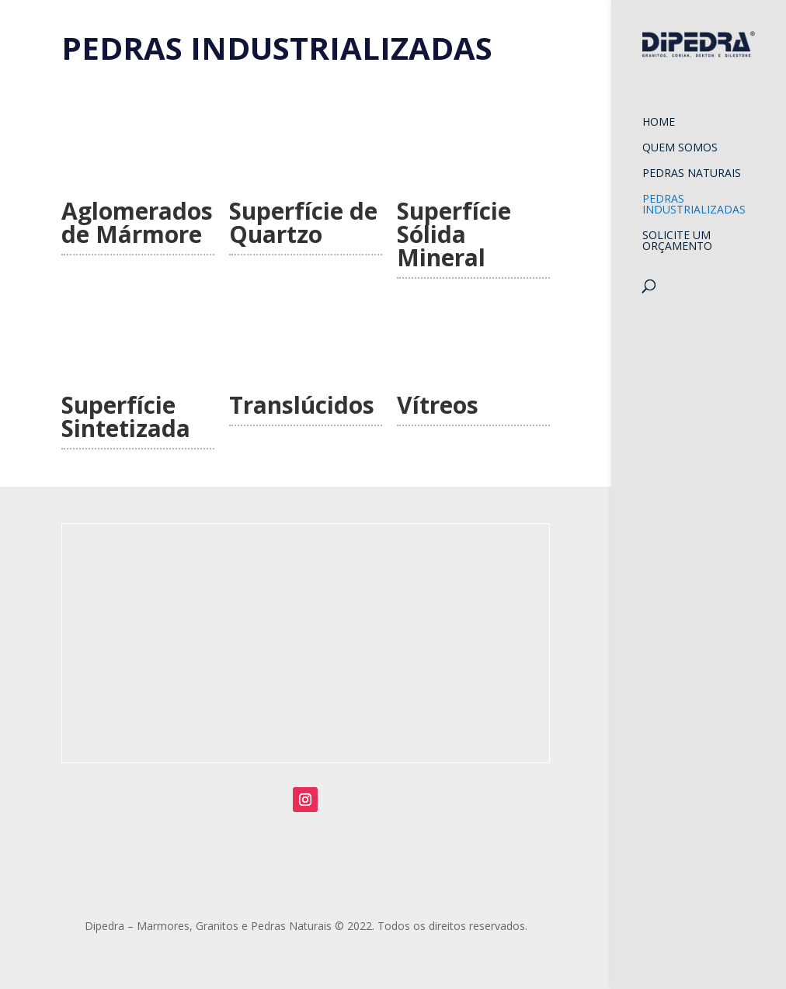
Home (658, 122)
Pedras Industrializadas (694, 205)
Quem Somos (680, 148)
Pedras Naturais (691, 174)
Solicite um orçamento (677, 241)
